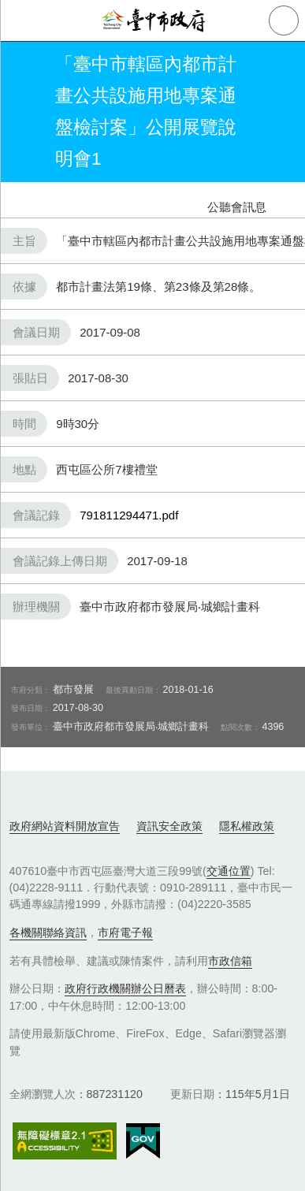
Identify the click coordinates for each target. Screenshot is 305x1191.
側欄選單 (20, 20)
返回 (25, 112)
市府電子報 (125, 932)
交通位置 (228, 871)
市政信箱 (230, 961)
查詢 (284, 20)
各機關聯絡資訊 (48, 932)
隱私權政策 (246, 826)
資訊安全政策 (169, 826)
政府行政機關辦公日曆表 (125, 988)
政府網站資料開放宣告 (64, 826)
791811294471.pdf (129, 515)
